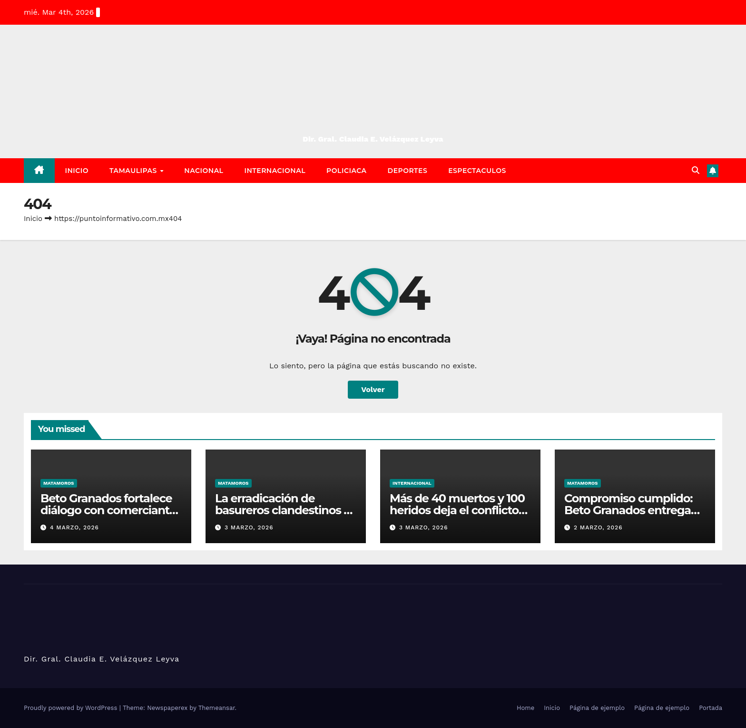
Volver (373, 389)
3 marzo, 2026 (249, 527)
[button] (695, 170)
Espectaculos (477, 170)
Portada (710, 707)
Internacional (275, 170)
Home (525, 707)
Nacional (203, 170)
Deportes (408, 170)
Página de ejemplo (597, 707)
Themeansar (216, 707)
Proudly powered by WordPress (71, 707)
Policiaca (346, 170)
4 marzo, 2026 (74, 527)
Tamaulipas (134, 170)
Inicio (77, 170)
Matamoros (58, 483)
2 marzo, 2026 (598, 527)
